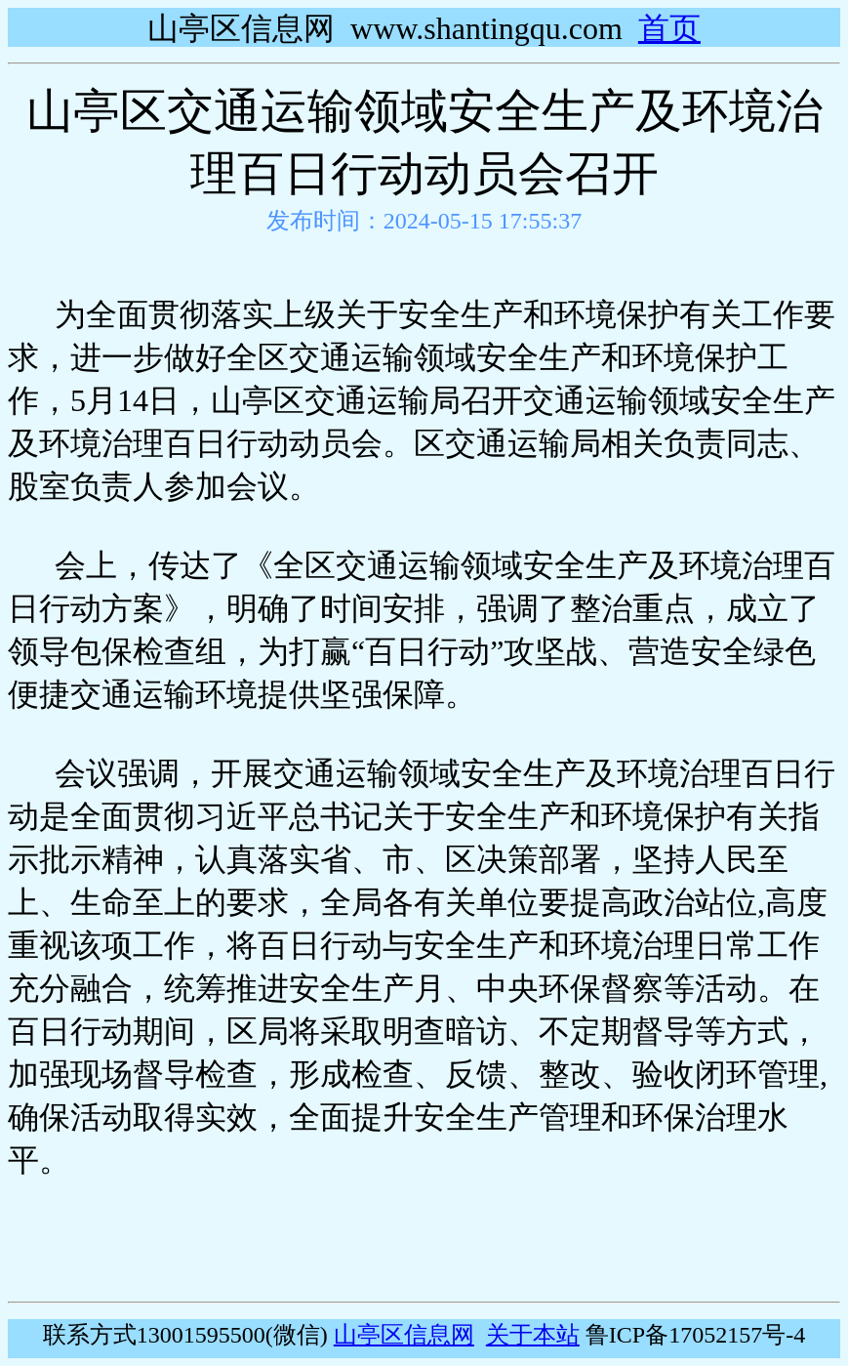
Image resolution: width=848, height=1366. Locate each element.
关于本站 (533, 1334)
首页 (669, 28)
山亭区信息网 (404, 1334)
